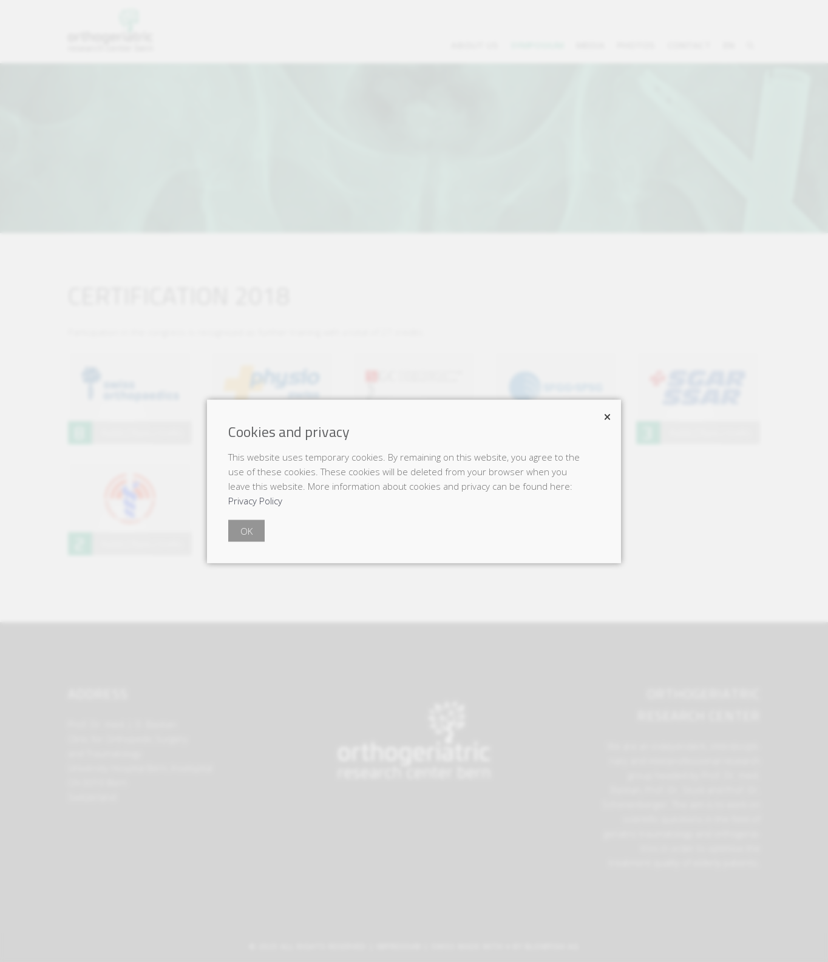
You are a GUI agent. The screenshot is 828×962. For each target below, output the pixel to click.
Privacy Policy (255, 500)
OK (246, 530)
